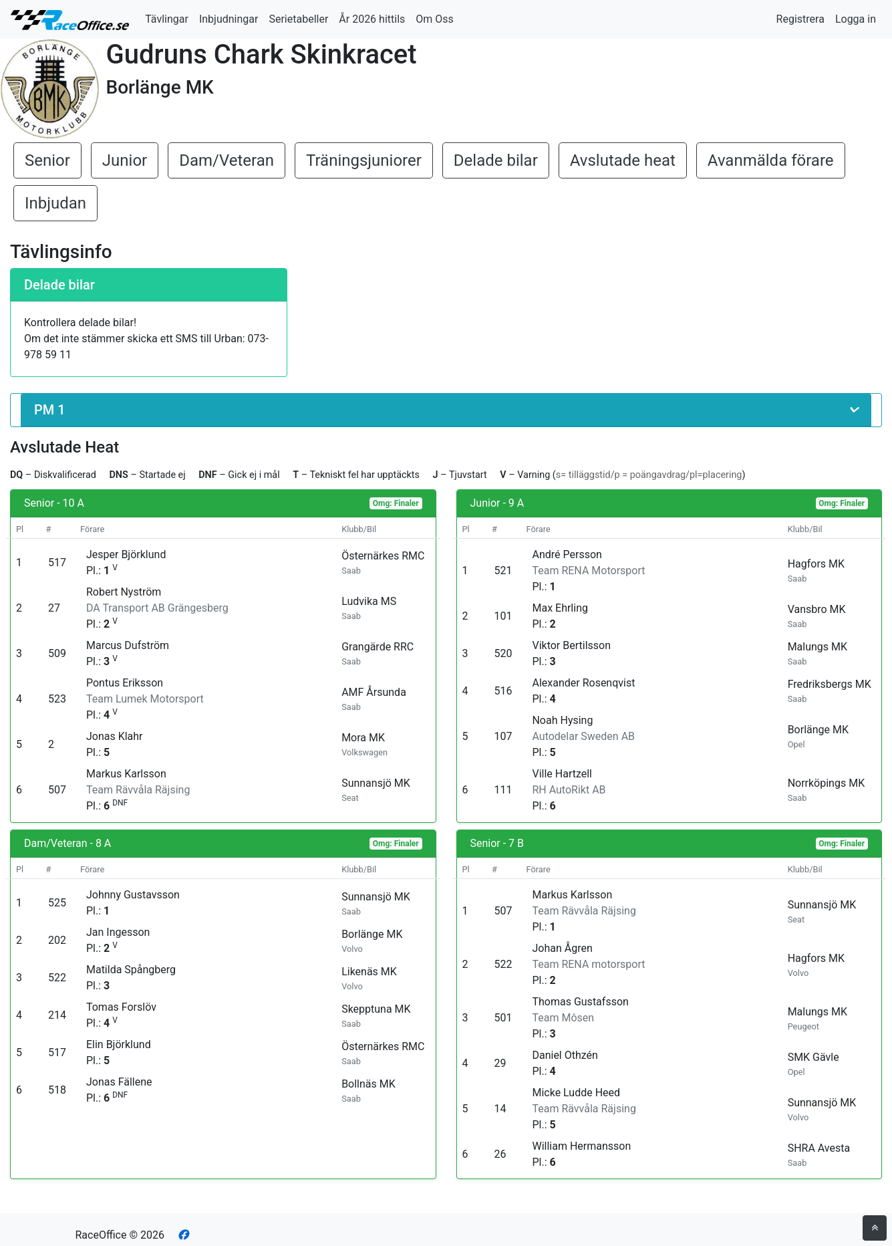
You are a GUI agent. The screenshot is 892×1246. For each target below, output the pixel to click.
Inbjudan (55, 203)
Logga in (855, 19)
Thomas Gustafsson (580, 1001)
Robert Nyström (123, 592)
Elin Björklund (118, 1044)
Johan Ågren (562, 948)
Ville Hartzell (562, 773)
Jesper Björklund (126, 554)
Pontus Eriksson (124, 682)
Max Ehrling (560, 608)
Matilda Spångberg (131, 969)
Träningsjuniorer (364, 160)
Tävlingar (166, 19)
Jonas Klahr (114, 736)
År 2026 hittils (372, 19)
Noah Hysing (562, 720)
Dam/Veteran (226, 160)
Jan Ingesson (118, 932)
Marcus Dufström (127, 645)
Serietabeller (298, 19)
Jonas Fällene (119, 1082)
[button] (446, 410)
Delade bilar (496, 160)
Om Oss (435, 19)
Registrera (800, 19)
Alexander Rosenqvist (583, 682)
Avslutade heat (623, 160)
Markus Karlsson (126, 773)
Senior (47, 160)
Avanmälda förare (771, 160)
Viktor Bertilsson (571, 645)
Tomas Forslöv (121, 1007)
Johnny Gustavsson (133, 894)
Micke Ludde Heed (576, 1092)
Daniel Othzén (564, 1055)
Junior (124, 160)
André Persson (566, 554)
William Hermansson (581, 1146)
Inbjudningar (229, 19)
